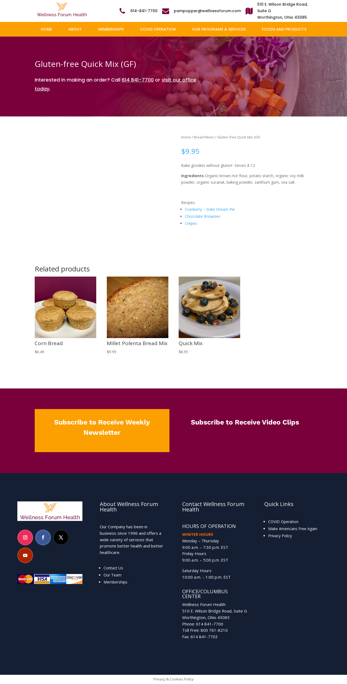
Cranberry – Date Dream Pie (210, 209)
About (75, 29)
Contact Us (113, 567)
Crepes (191, 223)
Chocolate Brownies (202, 216)
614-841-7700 (144, 11)
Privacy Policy (280, 535)
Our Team (112, 575)
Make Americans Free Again (292, 528)
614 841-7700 (138, 79)
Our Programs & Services (219, 29)
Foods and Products (284, 29)
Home (46, 29)
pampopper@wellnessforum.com (207, 11)
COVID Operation (158, 29)
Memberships (111, 29)
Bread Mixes (204, 137)
